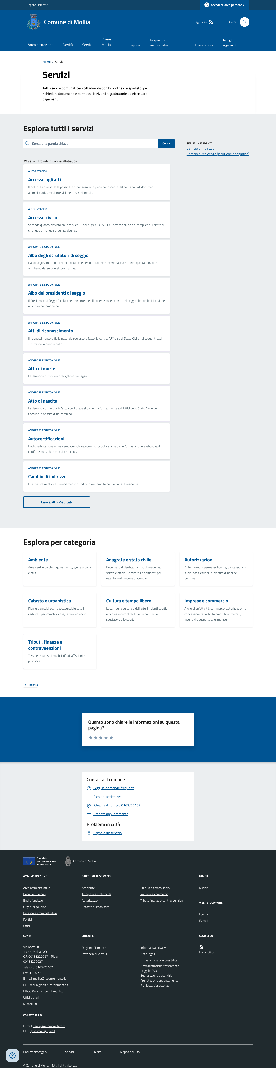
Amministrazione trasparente (159, 965)
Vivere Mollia (106, 41)
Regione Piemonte (37, 5)
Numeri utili (30, 1003)
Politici (27, 919)
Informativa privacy (153, 947)
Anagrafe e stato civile (44, 247)
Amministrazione (40, 44)
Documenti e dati (34, 894)
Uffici (26, 925)
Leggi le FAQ (148, 970)
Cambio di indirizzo (200, 148)
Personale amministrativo (40, 913)
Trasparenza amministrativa (159, 42)
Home (47, 61)
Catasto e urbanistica (96, 906)
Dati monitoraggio (35, 1051)
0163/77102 (44, 967)
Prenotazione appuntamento (159, 980)
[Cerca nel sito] (243, 22)
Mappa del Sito (130, 1051)
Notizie (203, 887)
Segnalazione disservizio (156, 975)
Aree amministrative (36, 887)
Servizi (87, 44)
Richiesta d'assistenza (154, 985)
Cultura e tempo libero (155, 887)
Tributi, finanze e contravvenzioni (161, 900)
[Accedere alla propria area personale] (224, 5)
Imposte (135, 45)
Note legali (147, 954)
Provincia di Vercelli (94, 954)
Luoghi (203, 914)
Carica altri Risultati (56, 502)
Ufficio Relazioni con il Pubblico (43, 991)
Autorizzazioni (38, 171)
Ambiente (88, 887)
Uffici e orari (31, 997)
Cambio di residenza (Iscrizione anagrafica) (218, 154)
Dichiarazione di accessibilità (158, 960)
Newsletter (206, 952)
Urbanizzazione (203, 45)
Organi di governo (34, 906)
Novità (68, 44)
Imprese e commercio (154, 894)
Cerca (166, 143)
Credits (96, 1051)
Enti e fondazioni (34, 900)
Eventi (203, 920)
